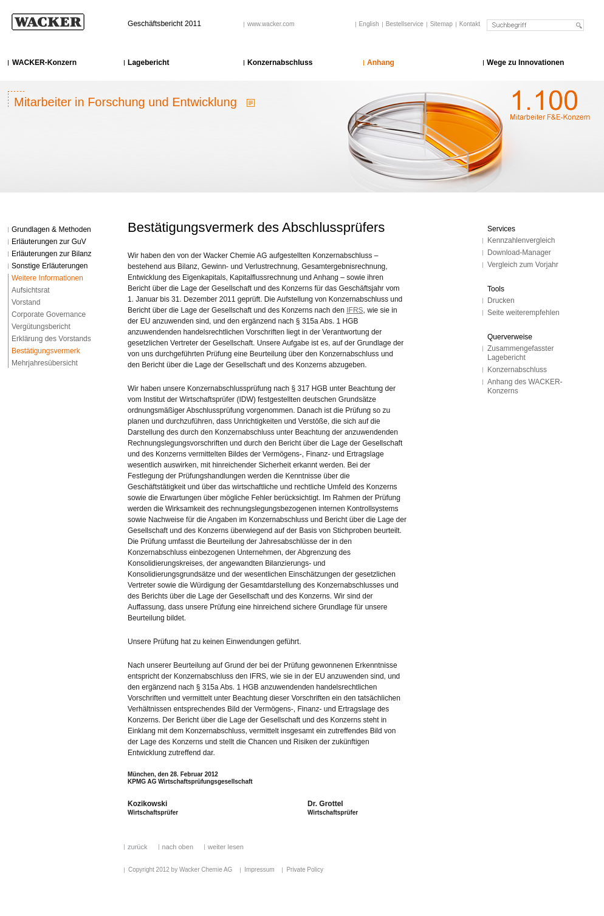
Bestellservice (405, 24)
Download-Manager (519, 252)
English (369, 24)
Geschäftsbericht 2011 (164, 23)
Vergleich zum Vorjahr (522, 264)
